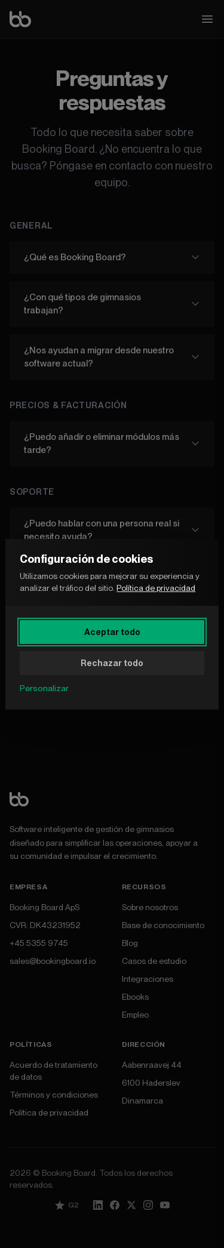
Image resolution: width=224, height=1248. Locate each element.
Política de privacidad (155, 588)
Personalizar (44, 688)
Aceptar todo (112, 632)
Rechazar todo (112, 663)
